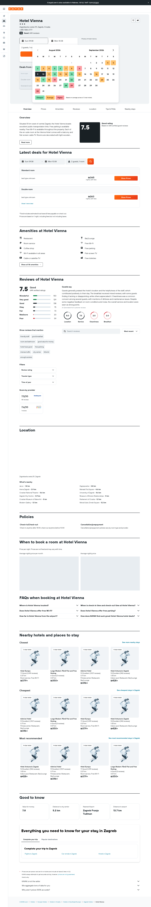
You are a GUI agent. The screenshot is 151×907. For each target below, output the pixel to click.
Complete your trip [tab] (30, 839)
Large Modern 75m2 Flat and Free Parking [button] (63, 672)
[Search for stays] (4, 21)
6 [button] (60, 68)
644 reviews (34, 33)
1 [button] (71, 63)
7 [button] (65, 68)
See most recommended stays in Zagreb (124, 738)
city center (37, 352)
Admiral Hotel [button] (86, 671)
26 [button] (55, 85)
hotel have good (26, 347)
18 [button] (49, 80)
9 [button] (37, 74)
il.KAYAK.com (23, 902)
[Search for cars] (4, 26)
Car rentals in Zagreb (69, 854)
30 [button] (37, 91)
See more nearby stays (131, 642)
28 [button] (66, 85)
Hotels (33, 902)
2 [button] (37, 68)
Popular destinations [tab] (50, 839)
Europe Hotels (42, 902)
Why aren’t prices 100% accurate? (81, 889)
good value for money (46, 342)
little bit (46, 352)
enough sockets (26, 357)
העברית (96, 3)
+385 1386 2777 (25, 30)
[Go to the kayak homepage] (15, 8)
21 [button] (66, 80)
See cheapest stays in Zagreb (128, 690)
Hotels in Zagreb (104, 854)
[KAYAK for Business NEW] (4, 42)
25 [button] (49, 85)
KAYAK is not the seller (81, 881)
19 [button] (55, 80)
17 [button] (43, 80)
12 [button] (55, 74)
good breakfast (37, 336)
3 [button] (43, 68)
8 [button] (71, 68)
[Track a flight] (4, 37)
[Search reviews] (93, 331)
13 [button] (60, 74)
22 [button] (72, 80)
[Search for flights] (4, 16)
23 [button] (38, 85)
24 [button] (43, 85)
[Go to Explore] (4, 32)
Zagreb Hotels (88, 902)
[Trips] (4, 49)
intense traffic (25, 352)
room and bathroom (27, 342)
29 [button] (72, 85)
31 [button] (43, 91)
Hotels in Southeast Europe (72, 902)
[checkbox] (31, 398)
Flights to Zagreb (31, 854)
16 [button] (38, 80)
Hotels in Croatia (55, 902)
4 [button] (49, 68)
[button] (148, 2)
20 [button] (60, 80)
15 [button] (72, 74)
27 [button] (60, 85)
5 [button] (54, 68)
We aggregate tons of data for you (81, 885)
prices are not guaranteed (66, 874)
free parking (39, 347)
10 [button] (43, 74)
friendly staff (24, 336)
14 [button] (66, 74)
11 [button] (49, 74)
